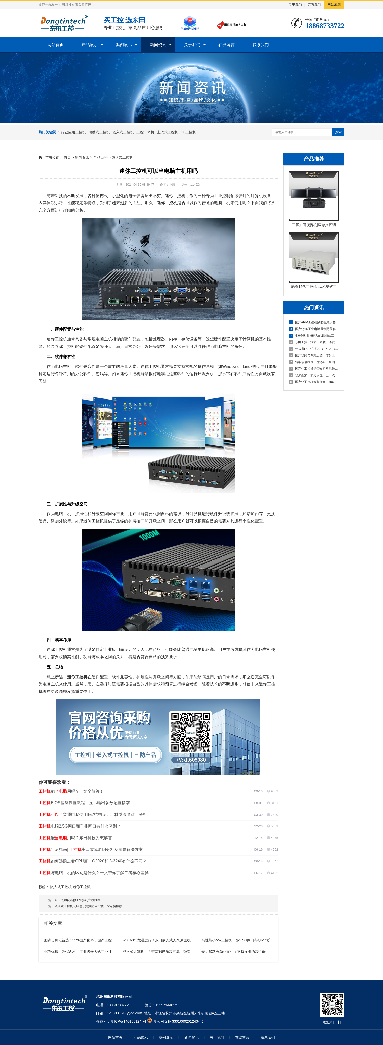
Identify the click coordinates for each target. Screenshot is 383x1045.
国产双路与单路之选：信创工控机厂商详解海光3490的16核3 (314, 355)
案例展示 (124, 45)
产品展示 (90, 45)
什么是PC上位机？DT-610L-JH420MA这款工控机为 (314, 349)
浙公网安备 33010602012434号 (178, 1021)
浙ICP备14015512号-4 (128, 1021)
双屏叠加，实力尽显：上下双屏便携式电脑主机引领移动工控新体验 (314, 375)
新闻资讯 (158, 45)
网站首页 (55, 45)
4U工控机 (188, 132)
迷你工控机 (82, 887)
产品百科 (100, 157)
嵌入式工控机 (123, 132)
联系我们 (314, 5)
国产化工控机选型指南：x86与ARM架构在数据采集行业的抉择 (314, 382)
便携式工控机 (99, 132)
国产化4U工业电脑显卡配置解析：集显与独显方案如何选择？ (314, 329)
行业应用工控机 (73, 132)
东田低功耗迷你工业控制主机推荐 (77, 900)
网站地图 (334, 5)
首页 (67, 157)
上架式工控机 (167, 132)
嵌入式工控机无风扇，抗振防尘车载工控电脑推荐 (88, 906)
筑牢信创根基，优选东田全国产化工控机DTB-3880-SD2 (314, 362)
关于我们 (295, 5)
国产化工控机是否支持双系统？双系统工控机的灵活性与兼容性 (314, 369)
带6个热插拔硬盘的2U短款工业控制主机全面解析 (314, 336)
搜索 (338, 132)
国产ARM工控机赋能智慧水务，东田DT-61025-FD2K (314, 322)
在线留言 (226, 45)
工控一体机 (145, 132)
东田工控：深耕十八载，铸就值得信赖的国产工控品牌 (314, 342)
